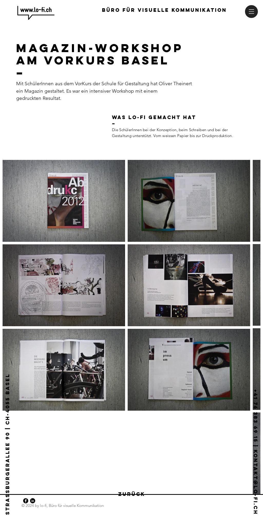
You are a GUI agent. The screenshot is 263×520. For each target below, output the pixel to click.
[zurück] (131, 494)
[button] (251, 11)
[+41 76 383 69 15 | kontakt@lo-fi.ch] (255, 440)
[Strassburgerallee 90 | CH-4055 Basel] (8, 437)
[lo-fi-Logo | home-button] (36, 13)
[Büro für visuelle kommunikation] (164, 10)
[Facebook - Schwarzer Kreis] (25, 500)
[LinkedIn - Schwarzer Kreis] (32, 500)
